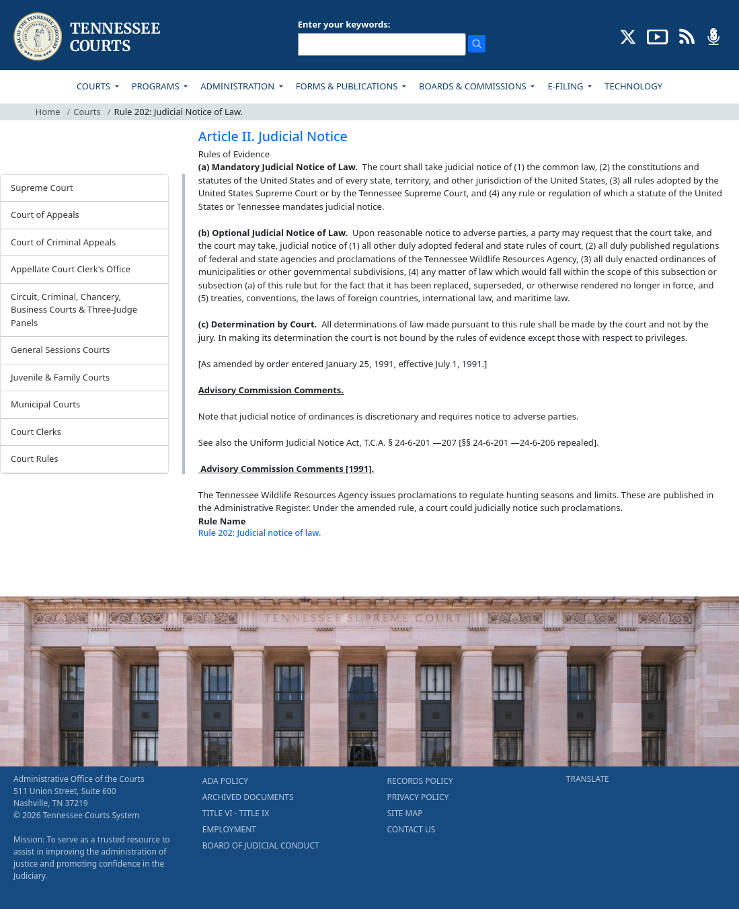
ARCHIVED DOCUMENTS (248, 797)
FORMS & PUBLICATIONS (348, 86)
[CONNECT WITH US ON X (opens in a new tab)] (628, 36)
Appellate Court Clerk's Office (70, 269)
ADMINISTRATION (238, 86)
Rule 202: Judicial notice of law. (259, 533)
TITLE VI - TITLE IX (235, 813)
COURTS (94, 86)
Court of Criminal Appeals (63, 242)
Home (48, 112)
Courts (86, 112)
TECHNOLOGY (633, 86)
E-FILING (566, 86)
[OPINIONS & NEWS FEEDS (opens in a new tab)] (686, 36)
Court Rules (35, 458)
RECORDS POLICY (420, 781)
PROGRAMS (157, 86)
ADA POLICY (225, 781)
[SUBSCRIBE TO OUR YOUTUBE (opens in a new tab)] (657, 36)
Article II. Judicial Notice (273, 136)
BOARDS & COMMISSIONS (474, 86)
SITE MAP (405, 813)
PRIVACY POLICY (418, 797)
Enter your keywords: (344, 24)
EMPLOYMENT (229, 829)
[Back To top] (221, 569)
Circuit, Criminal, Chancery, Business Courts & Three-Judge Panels (74, 309)
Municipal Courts (45, 404)
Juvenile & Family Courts (60, 377)
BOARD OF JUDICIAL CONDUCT (260, 845)
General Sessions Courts (60, 350)
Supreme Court (42, 188)
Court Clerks (36, 432)
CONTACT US (411, 829)
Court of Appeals (45, 214)
